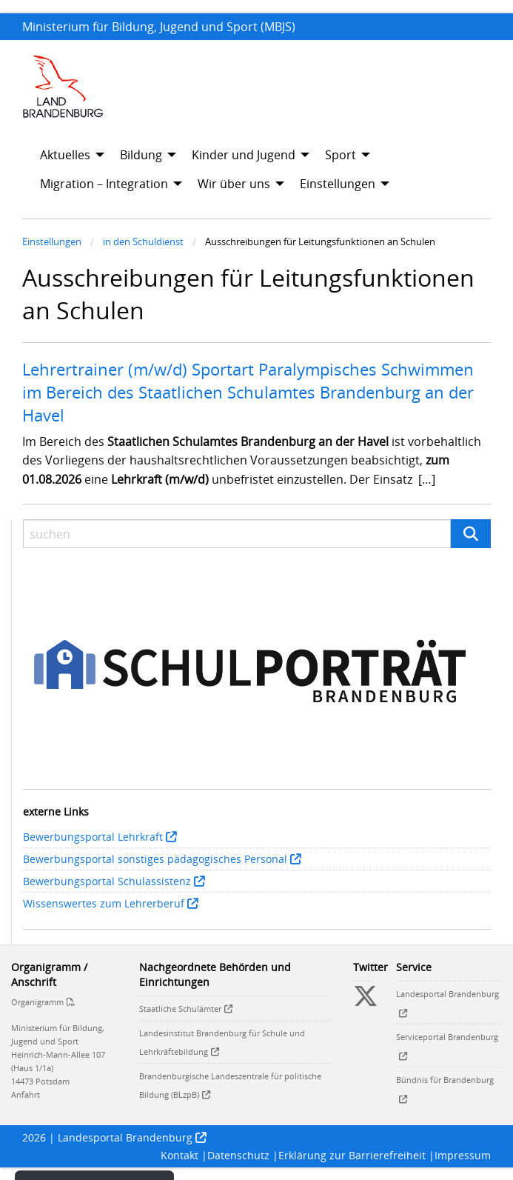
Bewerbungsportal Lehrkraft (93, 837)
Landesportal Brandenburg (125, 1137)
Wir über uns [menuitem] (234, 184)
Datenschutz (238, 1155)
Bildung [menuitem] (141, 155)
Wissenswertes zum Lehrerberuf (103, 903)
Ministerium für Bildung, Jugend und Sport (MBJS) (158, 27)
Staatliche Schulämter (180, 1008)
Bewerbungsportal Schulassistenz (107, 881)
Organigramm (37, 1001)
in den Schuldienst (143, 241)
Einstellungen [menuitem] (337, 184)
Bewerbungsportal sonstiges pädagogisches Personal (155, 859)
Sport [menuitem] (340, 155)
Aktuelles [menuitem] (65, 155)
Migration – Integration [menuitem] (104, 184)
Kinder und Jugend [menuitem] (243, 155)
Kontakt (179, 1155)
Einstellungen (51, 241)
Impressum (463, 1155)
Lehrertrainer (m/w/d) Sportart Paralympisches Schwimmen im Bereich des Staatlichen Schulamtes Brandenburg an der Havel (248, 392)
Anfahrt (25, 1094)
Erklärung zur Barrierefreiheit (352, 1155)
